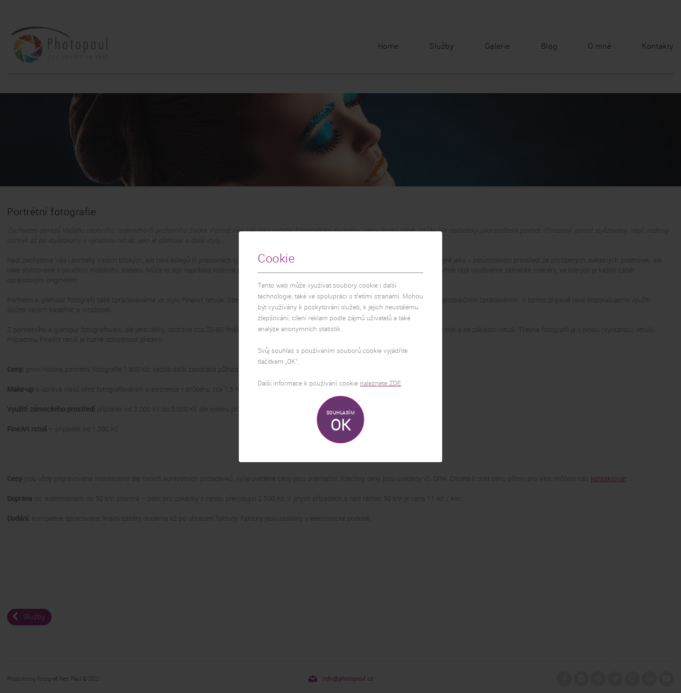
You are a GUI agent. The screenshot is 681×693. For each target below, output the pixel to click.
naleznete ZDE (380, 383)
